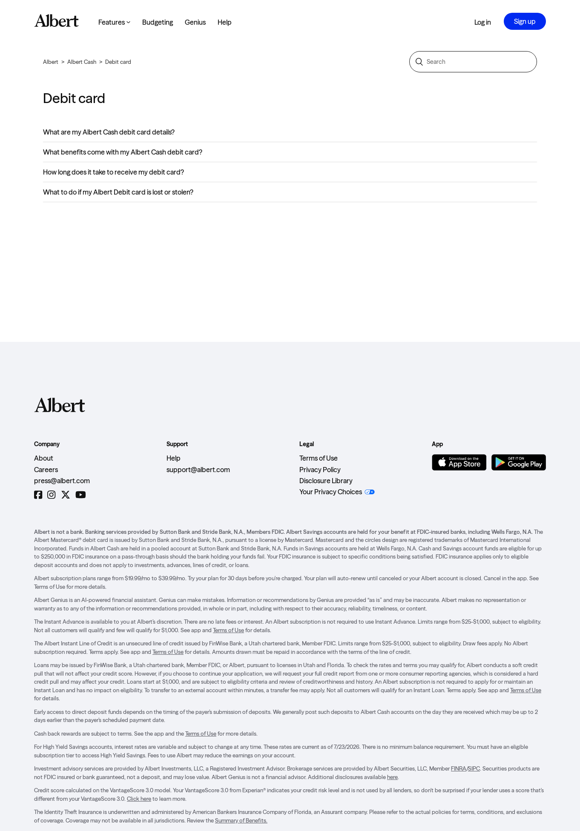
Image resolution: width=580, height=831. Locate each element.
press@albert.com (62, 480)
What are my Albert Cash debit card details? (109, 132)
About (43, 458)
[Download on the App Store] (459, 462)
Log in (482, 22)
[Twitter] (65, 495)
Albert (50, 61)
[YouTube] (80, 495)
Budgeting (157, 22)
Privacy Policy (320, 469)
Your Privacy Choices (330, 492)
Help (225, 22)
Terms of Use (318, 458)
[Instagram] (51, 495)
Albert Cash (81, 61)
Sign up (525, 21)
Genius (195, 22)
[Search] (473, 61)
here (392, 777)
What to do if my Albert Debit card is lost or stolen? (118, 192)
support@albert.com (198, 469)
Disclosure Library (326, 480)
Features (114, 22)
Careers (46, 469)
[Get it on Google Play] (518, 462)
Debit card (118, 61)
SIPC (474, 768)
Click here (139, 798)
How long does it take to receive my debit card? (113, 172)
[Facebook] (38, 495)
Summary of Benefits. (241, 820)
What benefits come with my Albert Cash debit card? (122, 152)
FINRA (458, 768)
